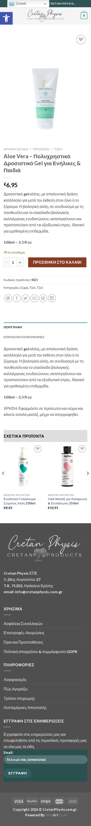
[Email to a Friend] (34, 298)
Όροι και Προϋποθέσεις (23, 642)
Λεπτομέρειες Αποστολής (25, 707)
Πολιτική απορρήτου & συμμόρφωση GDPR (40, 651)
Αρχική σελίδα (16, 149)
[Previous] (3, 483)
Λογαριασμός (15, 679)
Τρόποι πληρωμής (19, 698)
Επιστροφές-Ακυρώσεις (24, 632)
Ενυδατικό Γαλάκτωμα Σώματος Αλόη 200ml (20, 501)
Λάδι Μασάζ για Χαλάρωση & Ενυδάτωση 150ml (67, 501)
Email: (45, 758)
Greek (17, 4)
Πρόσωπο (41, 149)
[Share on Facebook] (17, 298)
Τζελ (58, 149)
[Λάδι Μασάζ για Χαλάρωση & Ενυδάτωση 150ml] (67, 467)
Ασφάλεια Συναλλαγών (23, 623)
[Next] (87, 483)
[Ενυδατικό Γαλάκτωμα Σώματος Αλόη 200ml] (23, 467)
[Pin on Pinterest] (43, 298)
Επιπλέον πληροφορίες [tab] (24, 337)
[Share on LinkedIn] (52, 298)
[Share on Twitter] (26, 298)
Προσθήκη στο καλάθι (57, 262)
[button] (6, 18)
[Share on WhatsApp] (8, 298)
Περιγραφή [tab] (13, 327)
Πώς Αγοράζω (16, 689)
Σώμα (24, 287)
